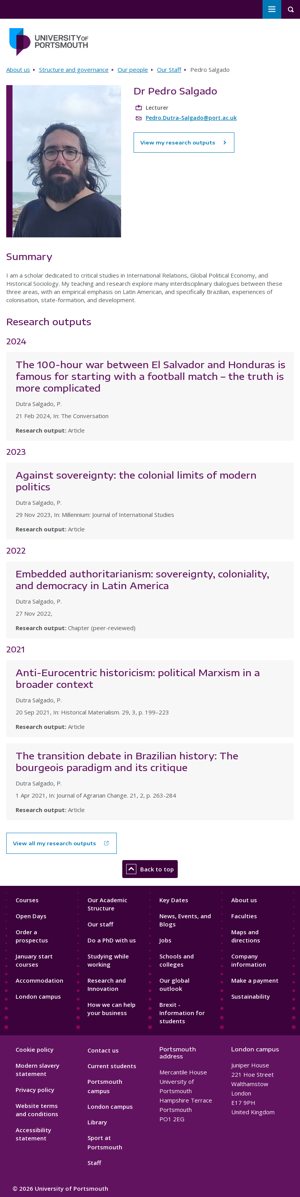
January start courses (34, 960)
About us (18, 69)
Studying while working (108, 960)
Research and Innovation (107, 984)
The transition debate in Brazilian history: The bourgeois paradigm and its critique (127, 761)
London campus (38, 996)
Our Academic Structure (107, 904)
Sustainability (250, 996)
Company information (248, 960)
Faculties (244, 916)
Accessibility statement (33, 1134)
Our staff (100, 924)
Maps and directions (245, 936)
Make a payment (255, 980)
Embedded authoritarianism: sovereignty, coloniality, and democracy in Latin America (142, 579)
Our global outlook (174, 984)
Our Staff (169, 69)
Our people (133, 69)
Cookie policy (35, 1049)
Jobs (165, 940)
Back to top (150, 869)
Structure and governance (74, 69)
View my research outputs (184, 142)
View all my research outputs (54, 843)
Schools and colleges (176, 960)
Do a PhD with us (112, 940)
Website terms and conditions (37, 1110)
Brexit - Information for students (182, 1013)
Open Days (31, 916)
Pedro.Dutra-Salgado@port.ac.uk (191, 117)
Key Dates (173, 900)
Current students (112, 1066)
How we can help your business (112, 1009)
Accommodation (39, 980)
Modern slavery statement (37, 1070)
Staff (94, 1163)
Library (97, 1122)
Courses (27, 900)
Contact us (103, 1050)
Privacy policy (35, 1090)
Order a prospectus (32, 936)
